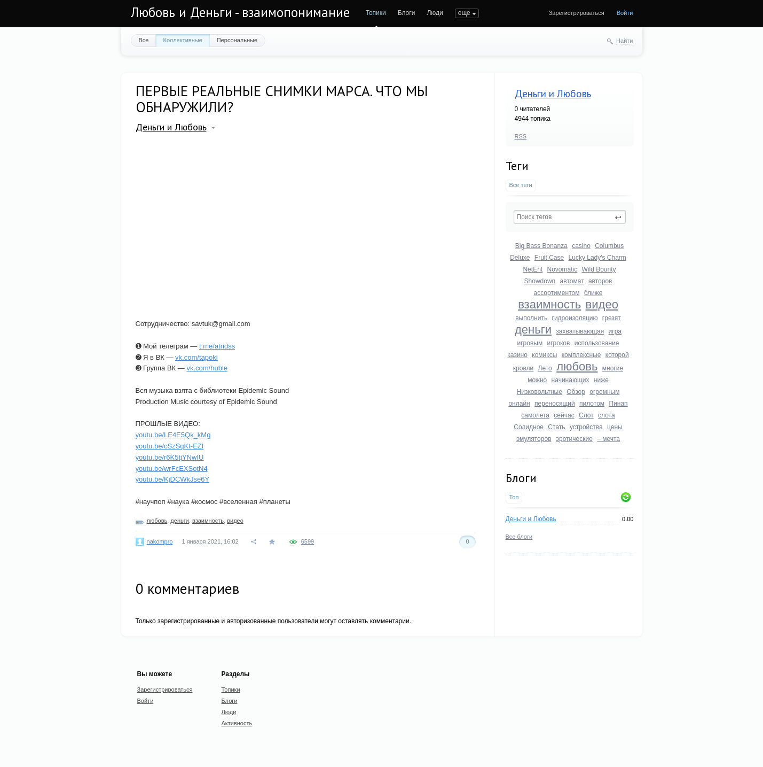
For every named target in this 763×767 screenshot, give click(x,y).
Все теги (520, 185)
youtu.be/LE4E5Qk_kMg (173, 435)
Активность (237, 723)
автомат (572, 281)
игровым (529, 343)
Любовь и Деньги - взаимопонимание (240, 12)
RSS (521, 136)
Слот (586, 415)
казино (517, 355)
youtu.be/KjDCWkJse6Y (173, 479)
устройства (586, 427)
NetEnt (532, 269)
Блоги (406, 13)
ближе (593, 293)
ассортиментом (556, 293)
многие (612, 368)
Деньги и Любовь (553, 93)
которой (617, 355)
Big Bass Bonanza (541, 246)
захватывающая (580, 331)
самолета (535, 415)
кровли (523, 368)
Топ (514, 497)
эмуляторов (534, 439)
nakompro (160, 541)
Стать (556, 427)
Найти (624, 40)
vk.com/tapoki (196, 357)
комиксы (544, 355)
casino (581, 246)
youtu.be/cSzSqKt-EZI (170, 446)
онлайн (519, 403)
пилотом (591, 403)
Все (144, 40)
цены (615, 427)
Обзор (576, 392)
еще (464, 13)
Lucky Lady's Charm (597, 257)
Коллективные (182, 40)
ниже (601, 380)
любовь (576, 366)
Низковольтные (539, 392)
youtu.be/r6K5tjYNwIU (170, 457)
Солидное (529, 427)
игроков (558, 343)
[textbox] (570, 217)
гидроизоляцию (575, 318)
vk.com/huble (206, 368)
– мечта (608, 439)
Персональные (237, 40)
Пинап (618, 403)
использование (597, 343)
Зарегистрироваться (576, 13)
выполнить (531, 318)
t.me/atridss (217, 346)
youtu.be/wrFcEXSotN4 (172, 468)
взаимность (549, 304)
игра (615, 331)
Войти (625, 13)
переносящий (554, 403)
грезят (611, 318)
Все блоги (519, 536)
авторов (600, 281)
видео (602, 304)
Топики (376, 13)
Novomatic (562, 269)
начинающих (570, 380)
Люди (435, 13)
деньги (533, 329)
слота (606, 415)
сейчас (564, 415)
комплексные (581, 355)
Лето (545, 368)
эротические (574, 439)
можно (537, 380)
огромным (604, 392)
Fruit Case (549, 257)
